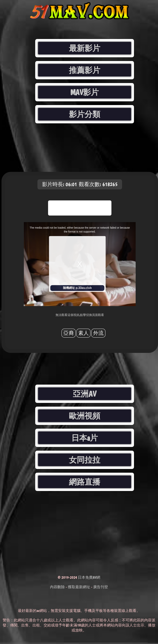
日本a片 (84, 437)
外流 (98, 333)
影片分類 (84, 114)
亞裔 (68, 333)
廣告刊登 (100, 587)
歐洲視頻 (84, 415)
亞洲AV (84, 393)
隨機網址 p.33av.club (77, 287)
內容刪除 (57, 587)
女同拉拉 (84, 459)
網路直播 (84, 481)
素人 (83, 333)
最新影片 (84, 48)
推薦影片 (84, 70)
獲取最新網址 (79, 587)
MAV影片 (84, 92)
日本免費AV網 (89, 577)
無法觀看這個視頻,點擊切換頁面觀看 (80, 315)
